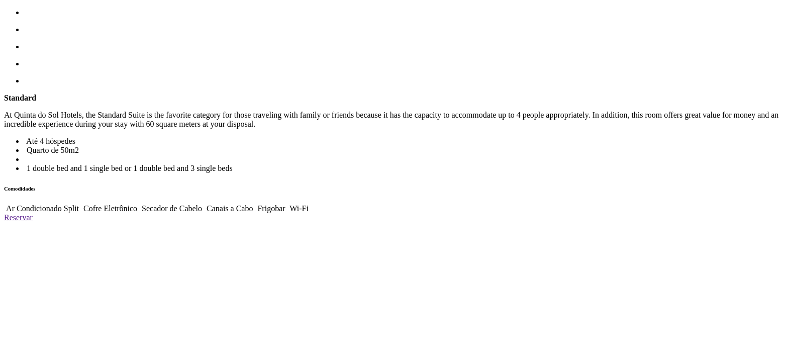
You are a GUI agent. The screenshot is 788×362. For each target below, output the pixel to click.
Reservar (18, 217)
